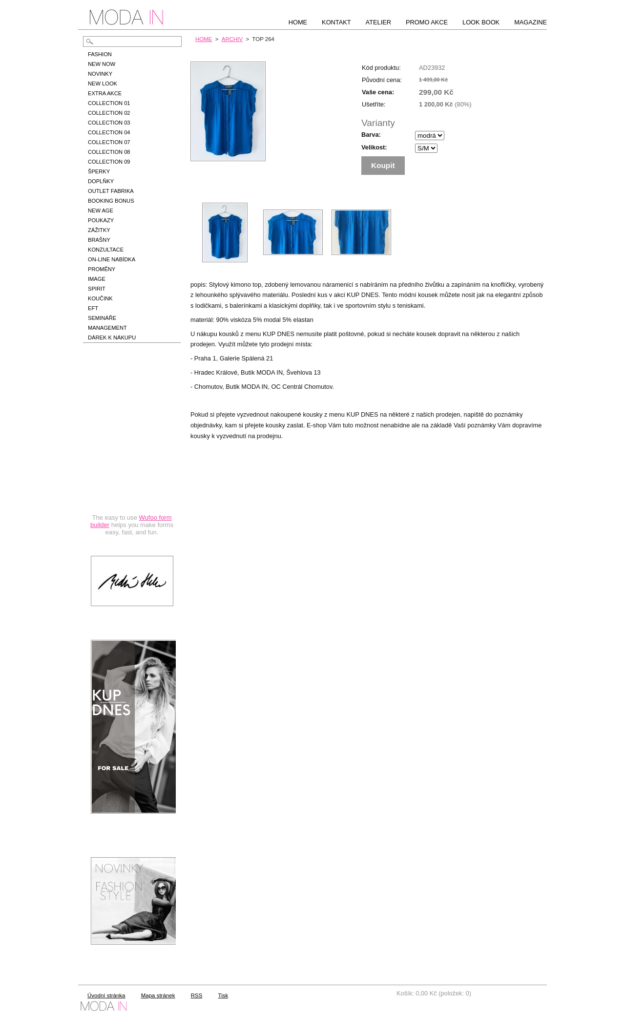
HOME (203, 39)
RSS (197, 995)
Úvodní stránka (106, 995)
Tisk (223, 995)
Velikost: (374, 147)
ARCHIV (232, 39)
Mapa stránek (158, 995)
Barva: (371, 134)
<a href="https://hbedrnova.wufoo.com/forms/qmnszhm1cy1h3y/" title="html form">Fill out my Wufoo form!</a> (132, 450)
